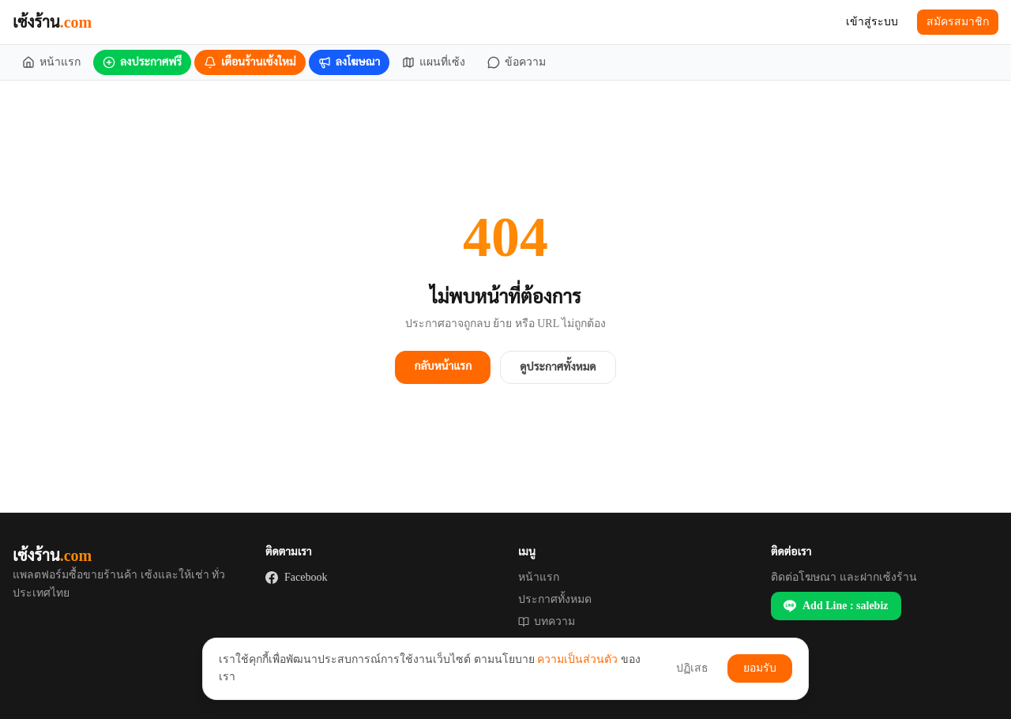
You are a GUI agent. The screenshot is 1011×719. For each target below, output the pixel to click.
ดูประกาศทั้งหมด (558, 367)
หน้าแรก (538, 577)
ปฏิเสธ (692, 668)
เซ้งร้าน (52, 22)
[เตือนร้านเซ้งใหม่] (250, 62)
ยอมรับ (759, 668)
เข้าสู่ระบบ (872, 22)
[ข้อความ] (516, 62)
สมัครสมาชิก (957, 22)
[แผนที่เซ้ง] (434, 62)
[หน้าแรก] (51, 62)
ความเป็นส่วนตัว (577, 659)
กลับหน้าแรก (443, 366)
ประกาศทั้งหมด (555, 599)
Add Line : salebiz (836, 606)
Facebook (296, 577)
